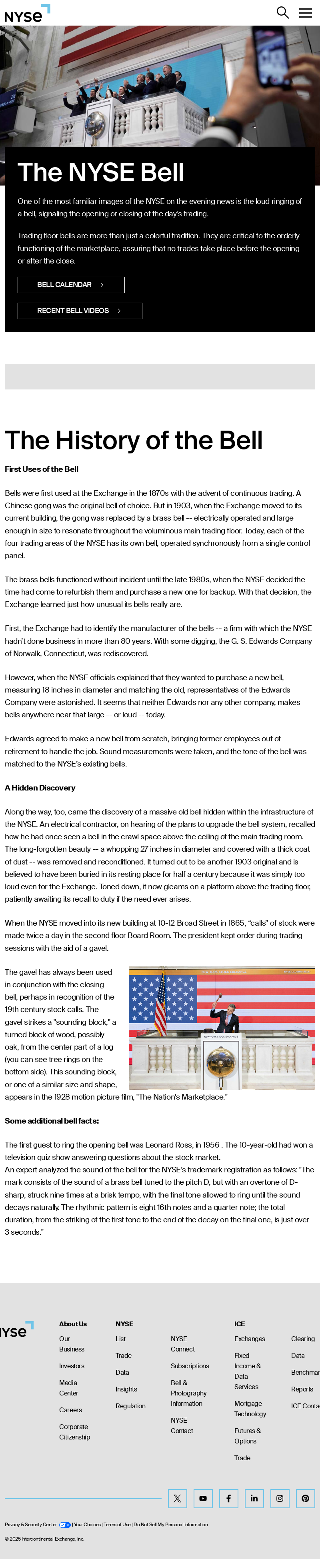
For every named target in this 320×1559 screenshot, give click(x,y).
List (120, 1339)
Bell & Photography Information (188, 1393)
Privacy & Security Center (38, 1524)
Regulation (130, 1406)
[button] (305, 12)
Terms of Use (117, 1524)
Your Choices (87, 1524)
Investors (71, 1366)
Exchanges (249, 1339)
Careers (70, 1410)
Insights (126, 1389)
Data (122, 1372)
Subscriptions (190, 1366)
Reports (302, 1389)
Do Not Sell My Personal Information (171, 1524)
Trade (124, 1355)
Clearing (303, 1339)
